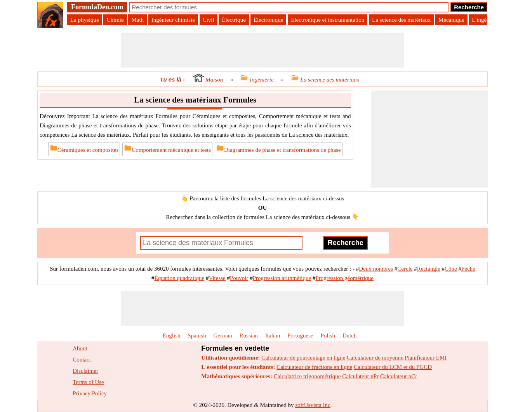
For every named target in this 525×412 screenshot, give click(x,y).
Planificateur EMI (426, 358)
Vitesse (217, 278)
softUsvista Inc (312, 405)
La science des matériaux (401, 20)
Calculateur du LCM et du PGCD (393, 367)
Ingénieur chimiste (173, 20)
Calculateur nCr (398, 376)
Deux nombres (376, 269)
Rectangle (428, 269)
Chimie (114, 20)
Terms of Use (88, 382)
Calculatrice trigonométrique (307, 376)
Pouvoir (239, 278)
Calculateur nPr (360, 376)
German (223, 335)
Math (137, 20)
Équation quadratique (180, 278)
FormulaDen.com (97, 7)
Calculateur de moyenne (375, 358)
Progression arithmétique (282, 278)
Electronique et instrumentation (327, 20)
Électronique (268, 20)
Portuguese (300, 335)
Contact (82, 359)
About (80, 348)
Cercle (404, 269)
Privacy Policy (90, 393)
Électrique (234, 20)
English (172, 335)
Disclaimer (85, 371)
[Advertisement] (262, 50)
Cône (451, 269)
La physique (84, 20)
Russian (249, 335)
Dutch (349, 335)
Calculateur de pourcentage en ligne (303, 358)
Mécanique (451, 20)
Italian (272, 335)
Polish (327, 335)
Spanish (197, 335)
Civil (208, 20)
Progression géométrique (344, 278)
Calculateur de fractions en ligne (314, 367)
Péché (468, 269)
